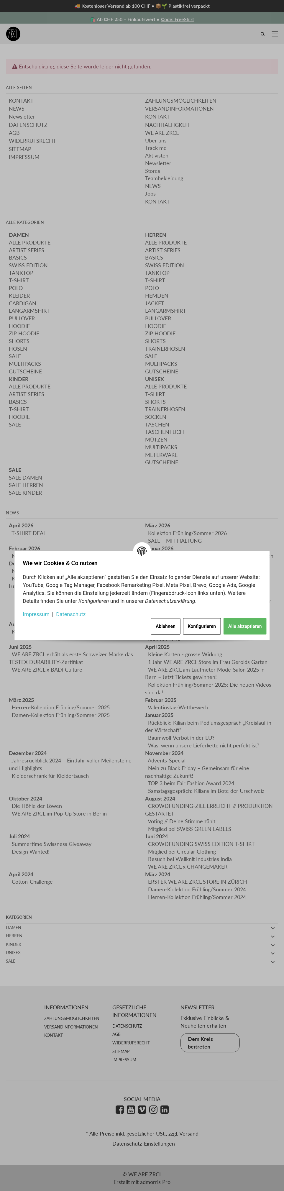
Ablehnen (163, 625)
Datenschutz (73, 613)
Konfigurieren (199, 625)
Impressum (38, 613)
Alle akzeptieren (243, 625)
